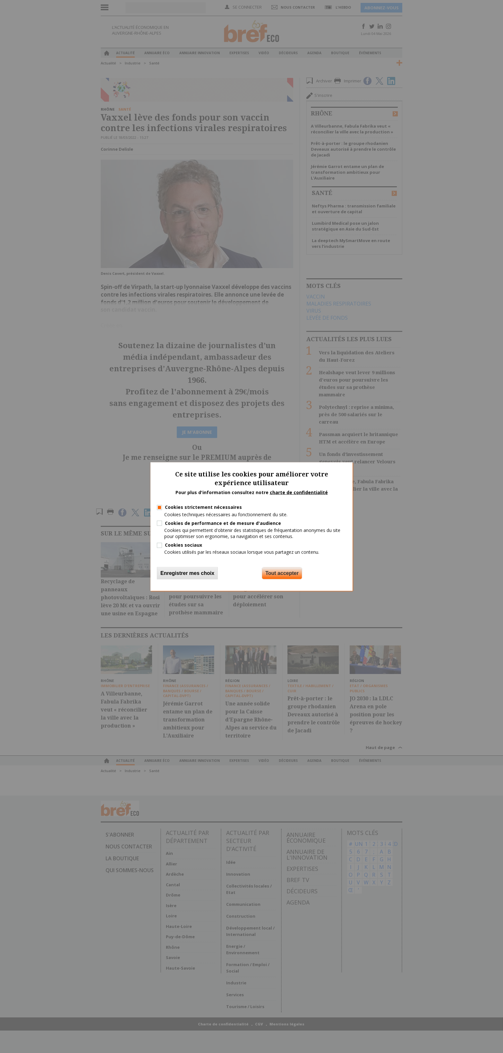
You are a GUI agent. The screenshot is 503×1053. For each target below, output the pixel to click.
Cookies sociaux (183, 545)
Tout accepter (282, 573)
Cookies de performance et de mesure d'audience (223, 523)
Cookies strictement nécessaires (203, 507)
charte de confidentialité (299, 492)
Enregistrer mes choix (187, 573)
